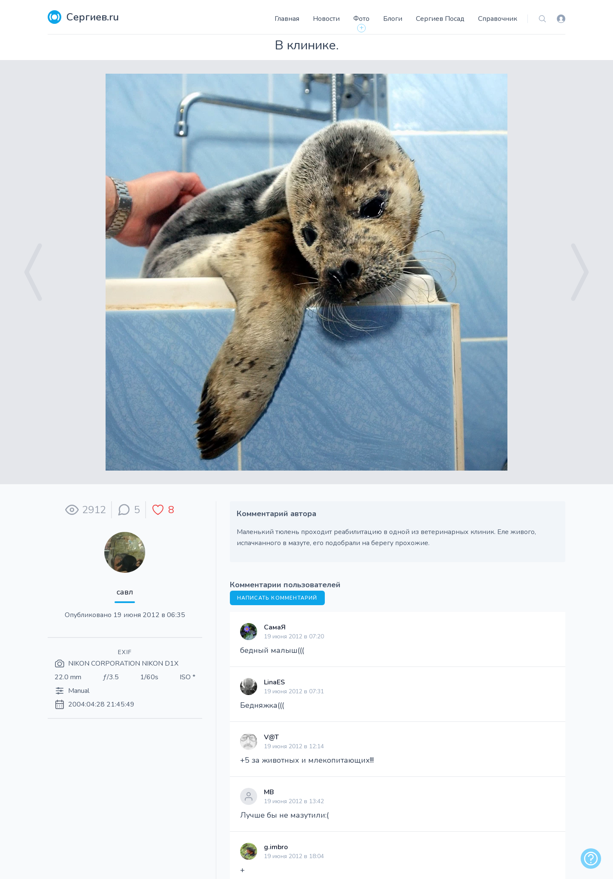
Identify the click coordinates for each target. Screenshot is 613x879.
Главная (287, 18)
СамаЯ (275, 627)
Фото (361, 18)
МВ (269, 792)
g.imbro (276, 847)
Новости (326, 18)
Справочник (497, 18)
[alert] (591, 858)
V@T (271, 737)
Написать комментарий (277, 598)
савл (125, 592)
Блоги (392, 18)
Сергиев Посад (440, 18)
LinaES (274, 682)
